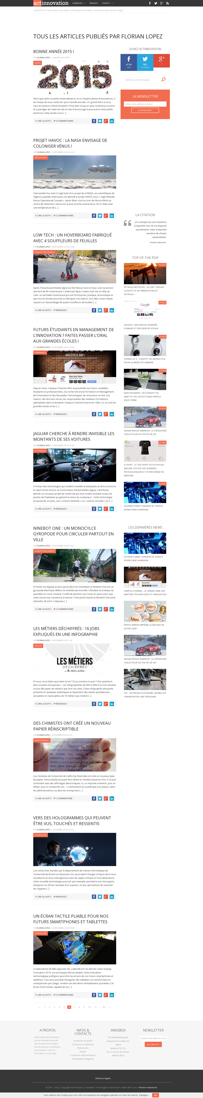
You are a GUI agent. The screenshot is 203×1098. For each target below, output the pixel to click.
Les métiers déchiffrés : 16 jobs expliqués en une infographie (66, 631)
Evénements (40, 352)
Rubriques (78, 3)
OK (155, 1095)
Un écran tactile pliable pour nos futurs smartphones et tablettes (70, 918)
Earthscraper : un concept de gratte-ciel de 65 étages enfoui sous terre (142, 396)
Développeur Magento (83, 1058)
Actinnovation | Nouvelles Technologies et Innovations (70, 10)
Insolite (38, 645)
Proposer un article (83, 1040)
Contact (106, 3)
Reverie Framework (148, 1087)
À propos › (144, 1095)
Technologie (41, 835)
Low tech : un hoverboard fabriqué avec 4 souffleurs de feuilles (72, 237)
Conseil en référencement (82, 1055)
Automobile (40, 450)
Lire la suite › (43, 121)
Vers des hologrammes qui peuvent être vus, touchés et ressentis (72, 820)
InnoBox (94, 3)
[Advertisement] (101, 21)
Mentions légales (103, 1078)
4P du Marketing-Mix (118, 1037)
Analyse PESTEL (118, 1048)
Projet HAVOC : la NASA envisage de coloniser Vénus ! (70, 143)
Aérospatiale (41, 157)
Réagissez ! (60, 310)
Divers (38, 63)
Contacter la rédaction (83, 1044)
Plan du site (83, 1047)
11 (95, 1007)
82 (104, 1007)
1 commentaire (63, 798)
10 (89, 1007)
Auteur (83, 1051)
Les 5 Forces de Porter (118, 1051)
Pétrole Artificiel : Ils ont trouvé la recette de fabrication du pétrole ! (144, 291)
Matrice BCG (118, 1055)
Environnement (42, 740)
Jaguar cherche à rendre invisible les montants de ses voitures (73, 436)
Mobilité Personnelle (45, 252)
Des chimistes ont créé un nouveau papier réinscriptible (72, 725)
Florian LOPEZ (43, 57)
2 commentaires (63, 215)
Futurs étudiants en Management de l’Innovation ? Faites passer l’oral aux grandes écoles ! (73, 335)
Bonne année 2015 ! (53, 51)
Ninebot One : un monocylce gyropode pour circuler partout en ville (73, 533)
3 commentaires (63, 121)
